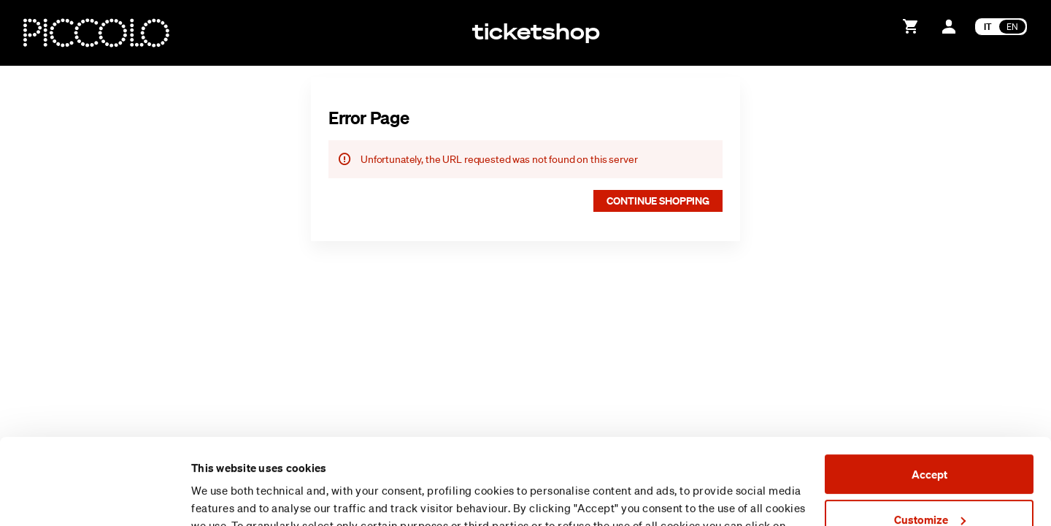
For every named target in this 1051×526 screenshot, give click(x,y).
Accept (929, 388)
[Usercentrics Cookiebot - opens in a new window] (94, 497)
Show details (223, 497)
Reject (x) (929, 478)
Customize (930, 433)
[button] (658, 201)
